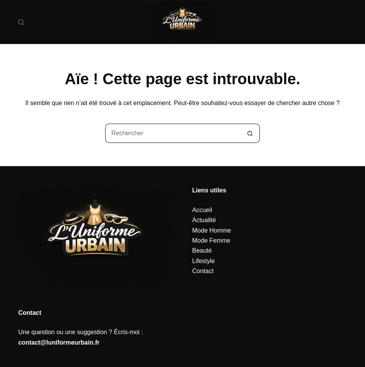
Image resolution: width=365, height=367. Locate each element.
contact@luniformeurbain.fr (58, 342)
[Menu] (343, 22)
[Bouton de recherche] (250, 133)
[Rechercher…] (172, 133)
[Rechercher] (21, 22)
